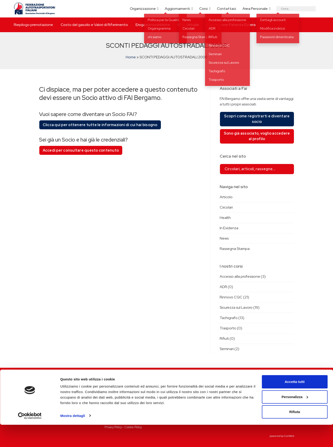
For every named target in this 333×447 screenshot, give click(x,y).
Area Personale (255, 8)
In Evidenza (229, 228)
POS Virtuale (188, 24)
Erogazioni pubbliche (153, 24)
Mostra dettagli (72, 438)
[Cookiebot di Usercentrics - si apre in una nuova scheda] (30, 438)
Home (131, 57)
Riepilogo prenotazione (33, 24)
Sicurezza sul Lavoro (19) (239, 307)
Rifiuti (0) (227, 338)
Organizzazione (143, 8)
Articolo (226, 197)
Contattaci (226, 8)
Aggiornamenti (177, 8)
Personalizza (295, 419)
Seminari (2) (229, 348)
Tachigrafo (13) (232, 317)
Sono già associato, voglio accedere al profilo (257, 136)
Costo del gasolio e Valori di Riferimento (94, 24)
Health (225, 217)
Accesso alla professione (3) (243, 276)
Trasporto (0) (231, 328)
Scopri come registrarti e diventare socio (257, 119)
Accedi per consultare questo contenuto (81, 150)
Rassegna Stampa (235, 248)
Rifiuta (294, 434)
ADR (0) (226, 286)
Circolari (226, 207)
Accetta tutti (295, 404)
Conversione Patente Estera (231, 24)
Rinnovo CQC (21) (234, 297)
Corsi (203, 8)
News (224, 238)
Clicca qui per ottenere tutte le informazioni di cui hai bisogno (100, 124)
